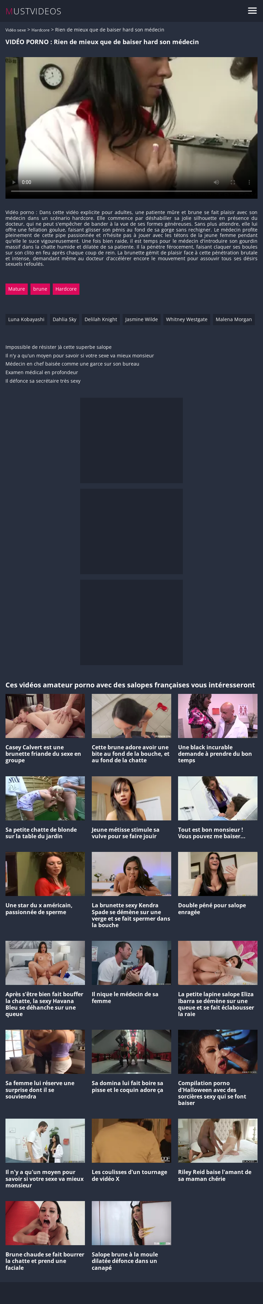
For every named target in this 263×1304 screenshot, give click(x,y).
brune (40, 289)
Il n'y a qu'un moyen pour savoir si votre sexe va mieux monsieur (79, 356)
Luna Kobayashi (26, 319)
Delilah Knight (101, 319)
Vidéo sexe (15, 30)
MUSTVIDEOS (33, 11)
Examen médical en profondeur (41, 373)
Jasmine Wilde (141, 319)
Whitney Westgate (187, 319)
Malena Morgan (234, 319)
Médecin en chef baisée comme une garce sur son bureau (72, 364)
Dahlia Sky (64, 319)
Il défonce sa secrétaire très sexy (42, 381)
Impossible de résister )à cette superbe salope (58, 347)
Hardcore (41, 30)
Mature (16, 289)
